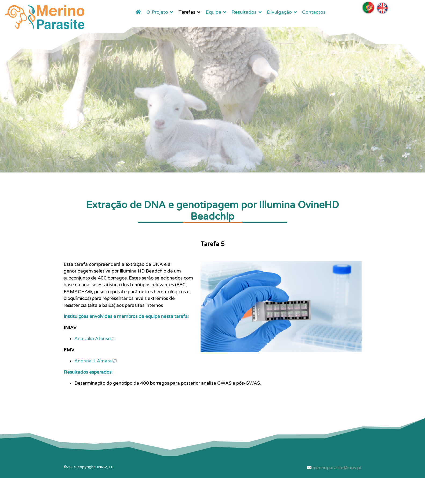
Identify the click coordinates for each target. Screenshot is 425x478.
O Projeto (157, 12)
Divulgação (279, 12)
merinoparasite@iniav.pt (337, 467)
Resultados (244, 12)
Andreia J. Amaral (95, 361)
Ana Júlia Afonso (94, 338)
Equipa (213, 12)
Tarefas (186, 12)
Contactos (314, 12)
